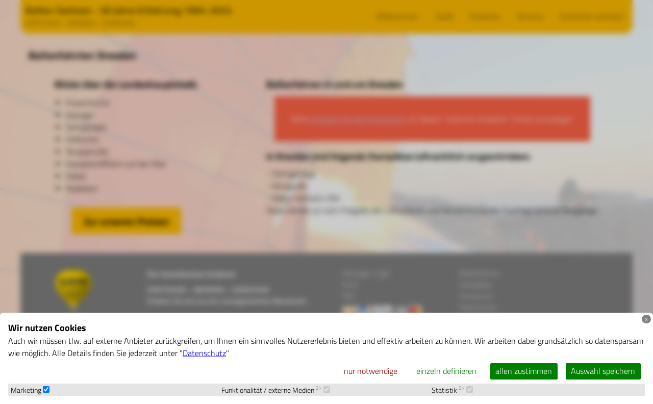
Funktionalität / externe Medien (275, 390)
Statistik (452, 390)
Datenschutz (204, 353)
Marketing (30, 390)
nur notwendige (370, 371)
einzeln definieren (446, 371)
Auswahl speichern (603, 371)
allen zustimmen (523, 371)
